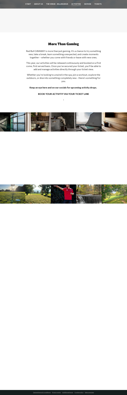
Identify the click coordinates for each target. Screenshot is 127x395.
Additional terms (67, 392)
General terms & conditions (42, 392)
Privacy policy (56, 392)
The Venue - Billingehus (57, 4)
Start (28, 4)
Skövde (87, 4)
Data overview (89, 392)
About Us (38, 4)
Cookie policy (78, 392)
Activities (76, 4)
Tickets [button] (98, 4)
